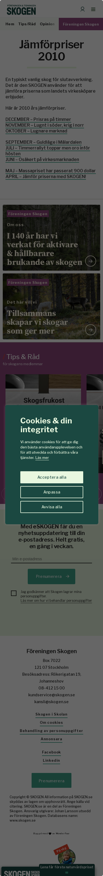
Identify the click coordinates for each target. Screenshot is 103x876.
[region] (51, 438)
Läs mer (42, 457)
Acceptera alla (51, 477)
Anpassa (51, 492)
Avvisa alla (51, 506)
